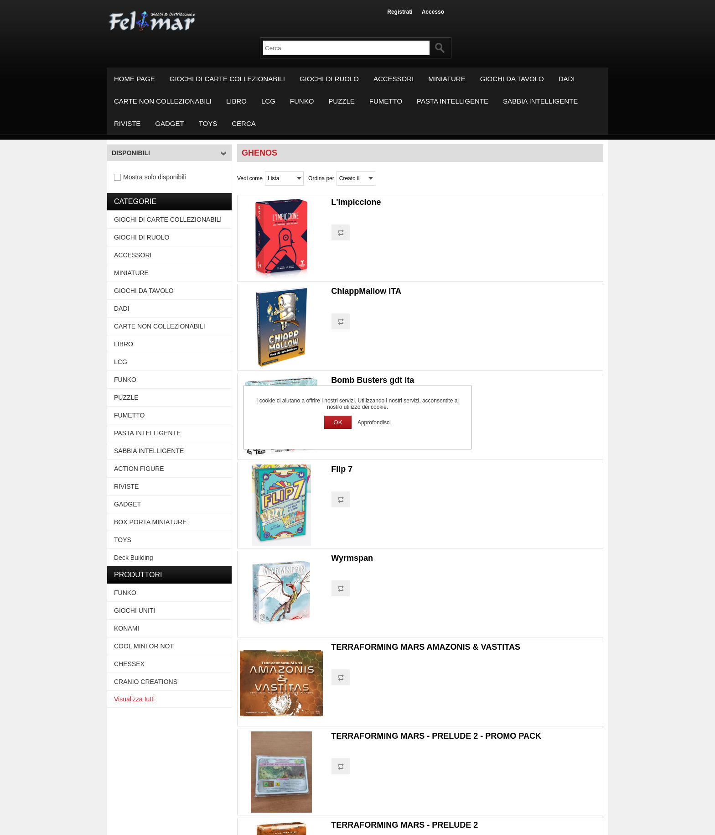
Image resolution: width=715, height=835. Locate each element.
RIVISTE (127, 123)
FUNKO (302, 101)
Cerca (244, 123)
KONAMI (126, 628)
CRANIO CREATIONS (145, 681)
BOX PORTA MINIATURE (150, 522)
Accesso (433, 12)
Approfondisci (374, 422)
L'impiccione (356, 202)
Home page (134, 79)
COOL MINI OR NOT (144, 646)
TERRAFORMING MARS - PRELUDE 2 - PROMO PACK (436, 736)
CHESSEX (129, 664)
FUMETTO (385, 101)
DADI (567, 79)
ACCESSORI (393, 79)
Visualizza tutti (134, 699)
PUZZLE (341, 101)
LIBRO (236, 101)
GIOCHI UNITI (134, 610)
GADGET (169, 123)
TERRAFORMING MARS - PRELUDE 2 (404, 825)
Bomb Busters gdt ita (372, 380)
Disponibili (131, 153)
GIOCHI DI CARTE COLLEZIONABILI (227, 79)
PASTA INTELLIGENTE (452, 101)
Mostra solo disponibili (154, 177)
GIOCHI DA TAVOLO (512, 79)
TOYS (208, 123)
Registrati (399, 12)
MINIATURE (446, 79)
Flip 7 (341, 469)
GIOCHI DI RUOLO (329, 79)
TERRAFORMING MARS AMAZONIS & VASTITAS (425, 647)
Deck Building (133, 557)
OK (337, 422)
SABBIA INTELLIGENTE (540, 101)
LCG (268, 101)
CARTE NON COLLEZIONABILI (163, 101)
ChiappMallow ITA (366, 291)
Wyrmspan (352, 558)
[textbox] (346, 48)
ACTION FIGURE (139, 468)
